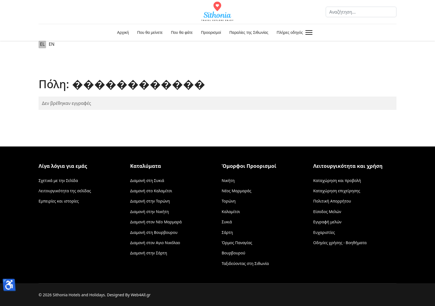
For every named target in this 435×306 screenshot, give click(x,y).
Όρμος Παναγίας (237, 242)
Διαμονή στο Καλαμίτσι (151, 190)
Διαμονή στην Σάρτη (148, 253)
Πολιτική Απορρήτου (332, 201)
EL (42, 44)
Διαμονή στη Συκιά (147, 180)
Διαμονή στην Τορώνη (150, 201)
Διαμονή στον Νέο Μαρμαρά (156, 221)
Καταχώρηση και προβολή (337, 180)
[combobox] (361, 12)
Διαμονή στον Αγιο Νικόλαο (155, 242)
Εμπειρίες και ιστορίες (59, 201)
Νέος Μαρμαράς (236, 190)
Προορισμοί (211, 32)
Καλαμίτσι (231, 211)
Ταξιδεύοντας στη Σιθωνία (245, 263)
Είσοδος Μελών (327, 211)
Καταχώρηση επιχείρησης (336, 190)
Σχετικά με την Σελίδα (58, 180)
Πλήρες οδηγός (290, 32)
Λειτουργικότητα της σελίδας (65, 190)
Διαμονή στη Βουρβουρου (154, 232)
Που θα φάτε (182, 32)
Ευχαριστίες (324, 232)
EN (51, 44)
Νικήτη (228, 180)
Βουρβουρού (233, 253)
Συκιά (227, 221)
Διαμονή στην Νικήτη (149, 211)
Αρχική (123, 32)
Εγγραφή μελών (327, 221)
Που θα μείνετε (150, 32)
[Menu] (307, 32)
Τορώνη (229, 201)
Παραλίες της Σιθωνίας (249, 32)
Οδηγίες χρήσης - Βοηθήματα (339, 242)
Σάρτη (227, 232)
